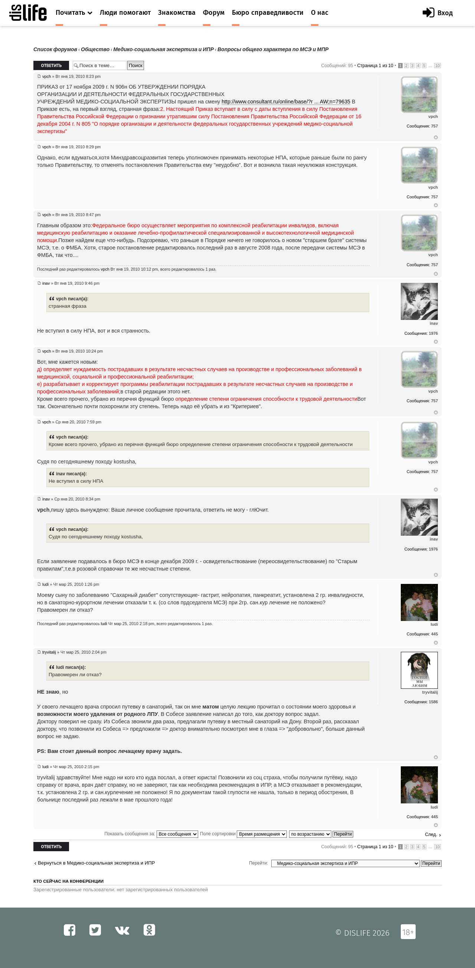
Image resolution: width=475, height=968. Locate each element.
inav (46, 283)
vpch (46, 76)
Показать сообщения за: (151, 833)
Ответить (51, 65)
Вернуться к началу (436, 137)
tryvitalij (49, 652)
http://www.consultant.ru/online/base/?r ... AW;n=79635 (286, 102)
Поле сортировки (243, 833)
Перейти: (258, 863)
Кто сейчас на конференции (68, 881)
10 (437, 65)
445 (434, 634)
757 (434, 126)
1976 (433, 333)
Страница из (375, 65)
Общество (95, 49)
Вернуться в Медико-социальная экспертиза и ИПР (96, 863)
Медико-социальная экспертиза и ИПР (163, 49)
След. (431, 834)
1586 (433, 702)
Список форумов (55, 49)
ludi (45, 584)
